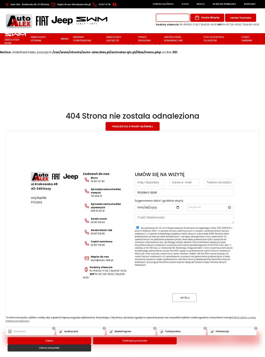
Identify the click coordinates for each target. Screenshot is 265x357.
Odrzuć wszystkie (218, 348)
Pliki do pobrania (224, 4)
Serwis (65, 38)
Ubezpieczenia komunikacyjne (173, 38)
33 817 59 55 (97, 232)
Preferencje (222, 338)
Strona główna (163, 4)
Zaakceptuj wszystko (133, 348)
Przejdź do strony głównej (132, 126)
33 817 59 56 (97, 243)
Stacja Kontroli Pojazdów (214, 38)
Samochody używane (38, 38)
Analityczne (71, 338)
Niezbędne (20, 338)
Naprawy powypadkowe (82, 38)
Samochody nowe (15, 39)
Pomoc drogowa (144, 38)
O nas (185, 4)
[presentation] (163, 276)
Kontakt (250, 4)
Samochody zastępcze (113, 38)
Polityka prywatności (17, 328)
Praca (201, 4)
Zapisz (49, 348)
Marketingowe (123, 338)
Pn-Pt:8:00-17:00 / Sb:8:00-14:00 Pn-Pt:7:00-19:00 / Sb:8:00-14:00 (104, 272)
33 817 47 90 (94, 179)
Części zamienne (246, 38)
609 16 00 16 (102, 207)
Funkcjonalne (173, 338)
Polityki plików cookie (244, 324)
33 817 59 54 (95, 220)
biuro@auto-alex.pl (71, 4)
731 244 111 (102, 193)
